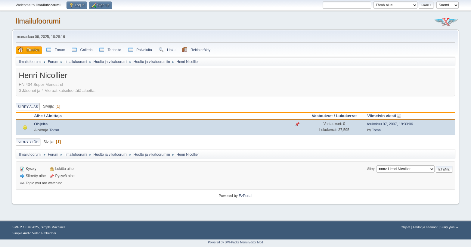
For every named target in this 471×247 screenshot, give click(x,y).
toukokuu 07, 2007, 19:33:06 (390, 124)
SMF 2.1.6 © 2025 (25, 227)
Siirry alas (27, 106)
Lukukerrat (346, 116)
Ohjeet (405, 227)
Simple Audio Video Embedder (34, 233)
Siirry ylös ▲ (450, 227)
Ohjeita (41, 124)
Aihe (38, 116)
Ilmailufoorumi (37, 21)
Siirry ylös (28, 142)
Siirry (371, 169)
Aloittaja (54, 116)
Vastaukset (322, 116)
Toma (54, 130)
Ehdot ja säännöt (425, 227)
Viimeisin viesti (384, 116)
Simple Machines (53, 227)
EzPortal (245, 196)
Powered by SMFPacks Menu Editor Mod (235, 242)
